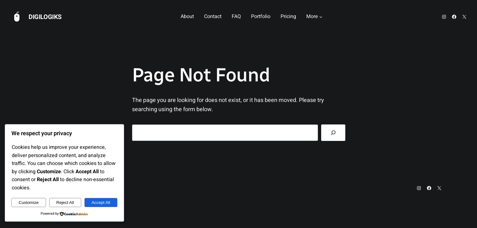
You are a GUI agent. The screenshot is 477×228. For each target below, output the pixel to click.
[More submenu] (320, 16)
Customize (29, 202)
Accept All (100, 202)
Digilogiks (45, 17)
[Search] (333, 132)
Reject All (65, 202)
